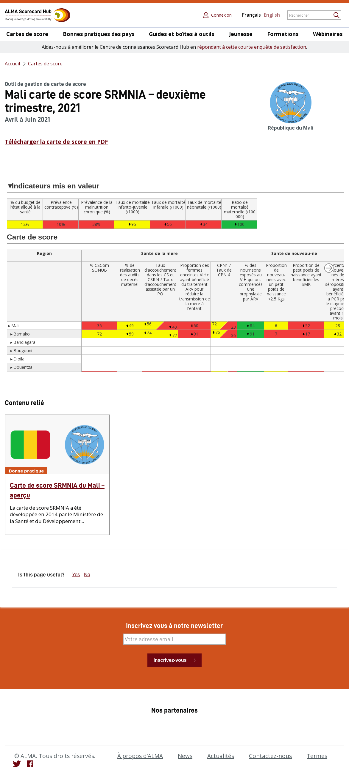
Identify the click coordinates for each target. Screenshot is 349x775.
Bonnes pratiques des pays (98, 34)
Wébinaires (327, 34)
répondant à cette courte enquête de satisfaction (251, 47)
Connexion (221, 15)
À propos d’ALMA (140, 756)
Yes (76, 574)
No (87, 574)
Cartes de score (27, 34)
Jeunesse (241, 34)
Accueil (12, 63)
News (185, 756)
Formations (282, 34)
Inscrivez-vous (169, 660)
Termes (317, 756)
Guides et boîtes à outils (181, 34)
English (272, 15)
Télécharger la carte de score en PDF (56, 142)
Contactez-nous (270, 756)
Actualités (220, 756)
